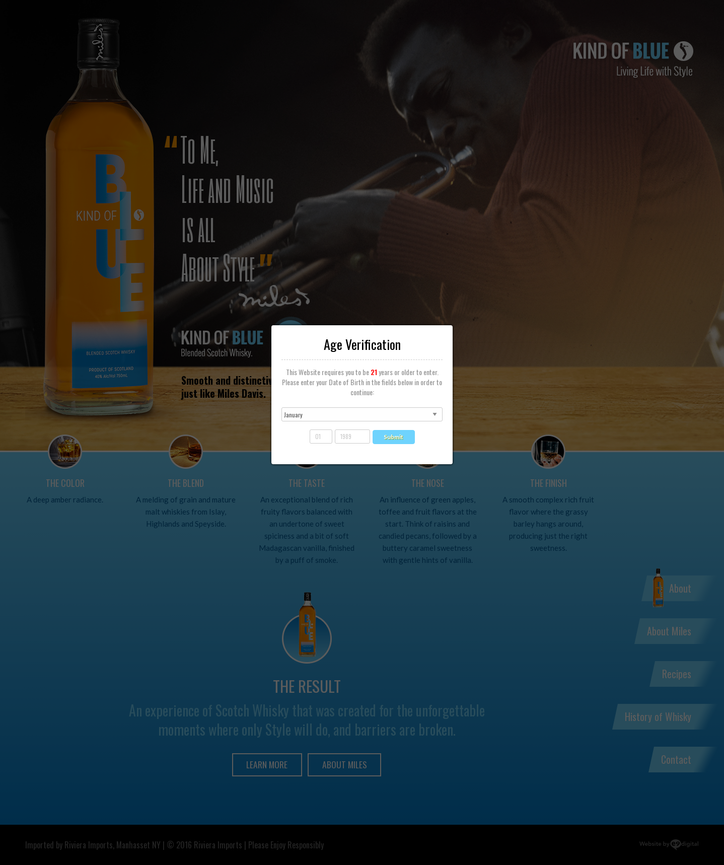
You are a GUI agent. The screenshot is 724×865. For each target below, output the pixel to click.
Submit (393, 437)
